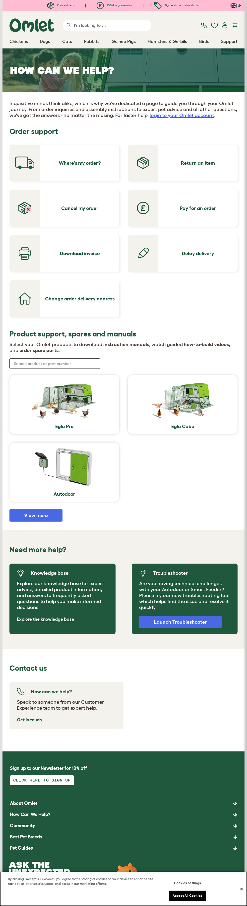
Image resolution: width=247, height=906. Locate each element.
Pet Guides (21, 848)
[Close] (241, 888)
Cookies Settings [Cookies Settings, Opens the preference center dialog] (187, 883)
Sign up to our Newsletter (177, 5)
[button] (123, 848)
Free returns (61, 5)
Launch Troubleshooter (180, 622)
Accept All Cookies (187, 896)
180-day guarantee (114, 5)
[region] (123, 889)
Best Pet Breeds (26, 836)
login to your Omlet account (182, 115)
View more (36, 515)
